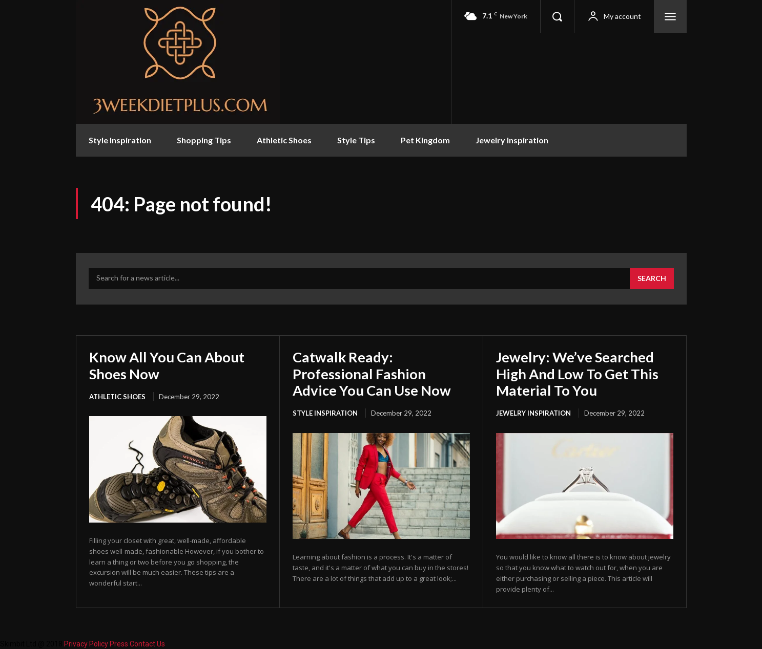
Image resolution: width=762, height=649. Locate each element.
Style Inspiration (325, 413)
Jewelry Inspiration (533, 413)
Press (119, 643)
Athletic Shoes (117, 397)
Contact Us (147, 643)
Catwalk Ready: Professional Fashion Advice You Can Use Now (373, 373)
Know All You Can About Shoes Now (167, 365)
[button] (557, 16)
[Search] (652, 279)
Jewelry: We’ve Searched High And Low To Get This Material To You (578, 373)
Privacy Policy (86, 643)
